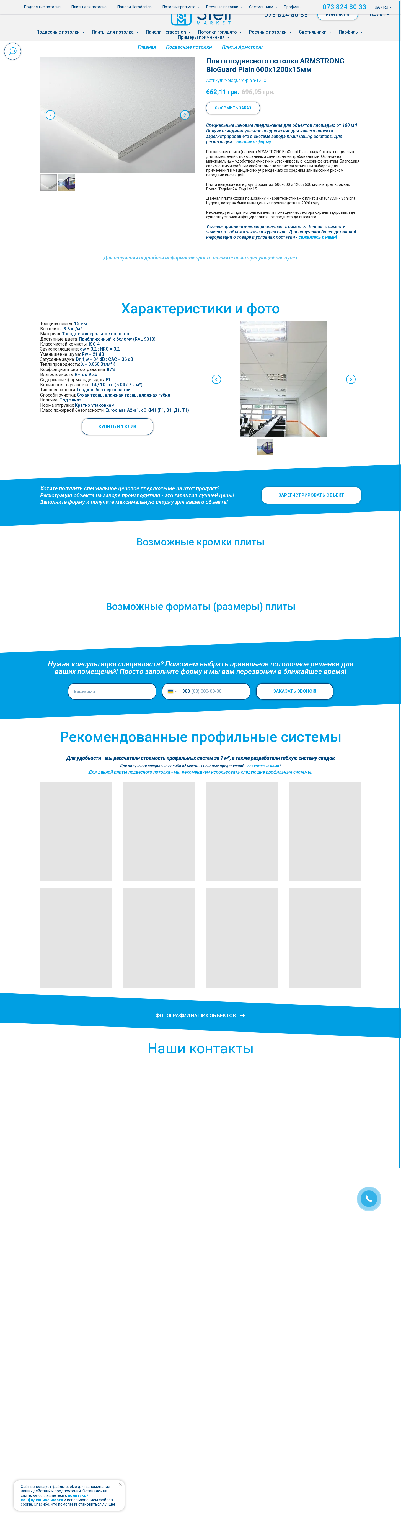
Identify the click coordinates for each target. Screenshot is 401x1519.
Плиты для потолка (113, 32)
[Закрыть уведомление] (120, 1484)
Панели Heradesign (166, 32)
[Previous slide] (200, 379)
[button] (253, 142)
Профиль (349, 32)
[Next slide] (334, 379)
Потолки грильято (218, 32)
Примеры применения (202, 37)
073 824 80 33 (286, 15)
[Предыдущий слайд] (50, 115)
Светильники (313, 32)
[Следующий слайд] (185, 115)
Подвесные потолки (58, 32)
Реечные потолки (268, 32)
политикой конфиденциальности (55, 1497)
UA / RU (378, 14)
